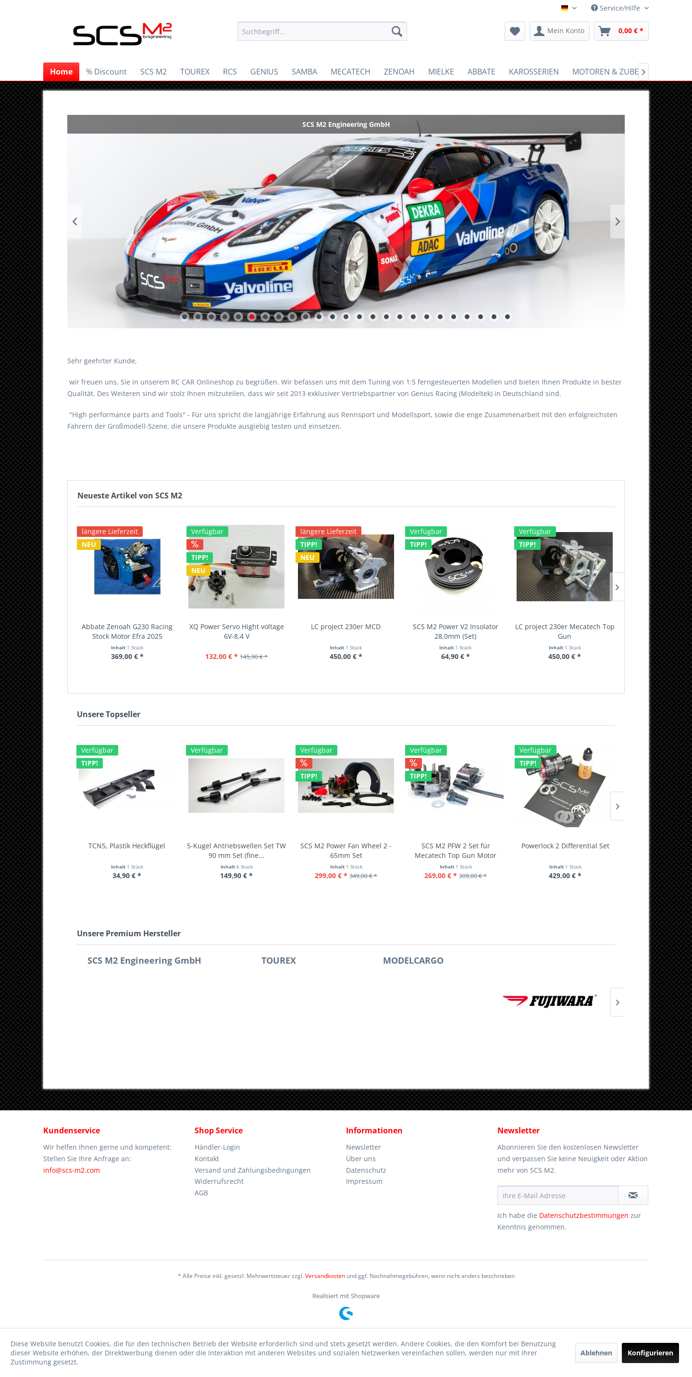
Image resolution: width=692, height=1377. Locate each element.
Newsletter (363, 1147)
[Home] (61, 71)
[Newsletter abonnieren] (633, 1195)
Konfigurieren (650, 1352)
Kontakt (207, 1158)
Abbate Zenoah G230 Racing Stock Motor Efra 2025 (127, 631)
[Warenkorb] (621, 31)
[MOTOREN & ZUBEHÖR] (614, 71)
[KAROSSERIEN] (534, 71)
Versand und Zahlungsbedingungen (253, 1170)
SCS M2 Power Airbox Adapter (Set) (478, 850)
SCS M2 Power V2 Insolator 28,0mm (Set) (455, 631)
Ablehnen (596, 1352)
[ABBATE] (481, 71)
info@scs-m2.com (71, 1170)
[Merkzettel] (515, 31)
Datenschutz (366, 1170)
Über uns (361, 1158)
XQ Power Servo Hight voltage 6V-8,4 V (236, 631)
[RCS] (230, 71)
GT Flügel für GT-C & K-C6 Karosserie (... (259, 850)
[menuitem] (322, 31)
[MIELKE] (441, 71)
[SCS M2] (153, 71)
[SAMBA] (304, 71)
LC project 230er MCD (346, 626)
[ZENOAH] (399, 71)
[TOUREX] (194, 71)
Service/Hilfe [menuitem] (616, 7)
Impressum (364, 1181)
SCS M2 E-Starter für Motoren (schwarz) (587, 850)
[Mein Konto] (560, 31)
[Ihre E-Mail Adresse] (557, 1195)
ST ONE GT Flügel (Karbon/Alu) (149, 845)
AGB (201, 1192)
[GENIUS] (264, 71)
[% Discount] (106, 71)
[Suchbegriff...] (322, 31)
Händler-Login (217, 1147)
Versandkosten (325, 1276)
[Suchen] (397, 31)
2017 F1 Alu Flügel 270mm (368, 845)
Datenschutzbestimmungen (584, 1215)
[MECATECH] (350, 71)
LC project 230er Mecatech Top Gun (565, 631)
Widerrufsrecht (219, 1181)
